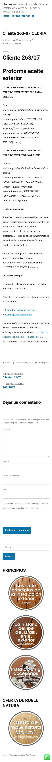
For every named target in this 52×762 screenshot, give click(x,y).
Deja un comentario (13, 43)
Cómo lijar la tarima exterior (20, 310)
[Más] (33, 16)
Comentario (8, 429)
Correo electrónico (11, 476)
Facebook (33, 336)
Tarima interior (20, 16)
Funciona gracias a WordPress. (22, 755)
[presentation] (20, 518)
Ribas (7, 40)
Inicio (6, 16)
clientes (7, 4)
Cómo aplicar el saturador (18, 314)
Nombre (6, 462)
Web (4, 489)
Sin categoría (43, 363)
